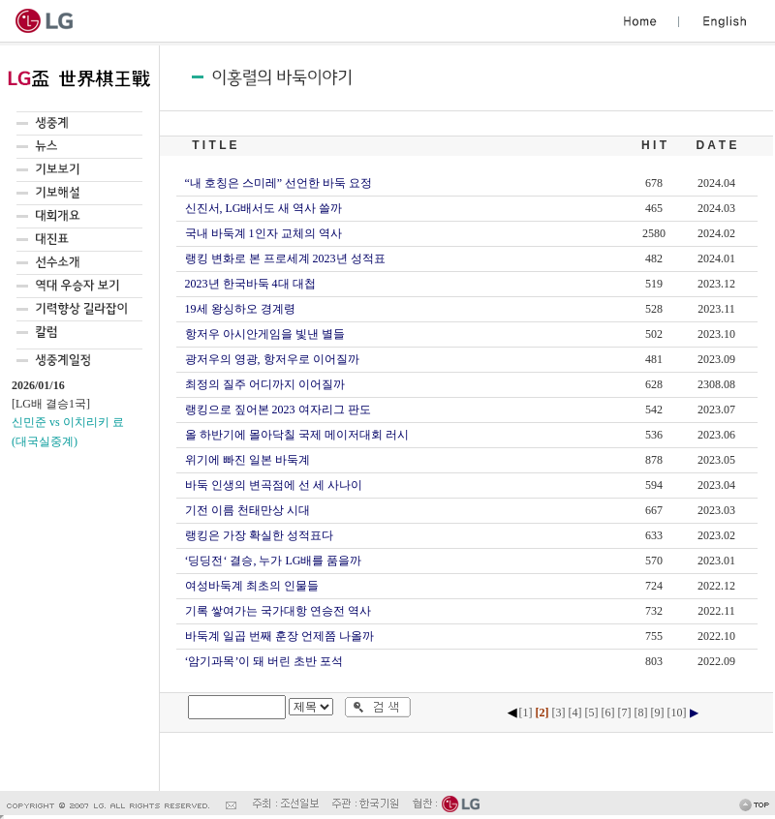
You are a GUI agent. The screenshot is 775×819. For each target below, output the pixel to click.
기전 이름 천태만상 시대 (247, 510)
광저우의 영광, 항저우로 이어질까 (272, 359)
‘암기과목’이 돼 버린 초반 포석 (264, 661)
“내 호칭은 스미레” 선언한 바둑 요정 (279, 183)
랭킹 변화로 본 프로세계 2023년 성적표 (285, 258)
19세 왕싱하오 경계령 (240, 309)
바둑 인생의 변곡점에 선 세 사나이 (273, 485)
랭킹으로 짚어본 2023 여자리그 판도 (278, 409)
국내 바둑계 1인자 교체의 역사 (263, 233)
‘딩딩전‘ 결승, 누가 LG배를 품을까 (273, 560)
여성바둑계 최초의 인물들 (252, 585)
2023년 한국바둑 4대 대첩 (250, 283)
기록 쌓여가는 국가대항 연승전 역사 (278, 611)
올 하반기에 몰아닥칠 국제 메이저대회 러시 (297, 434)
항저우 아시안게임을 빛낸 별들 (265, 334)
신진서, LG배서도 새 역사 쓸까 (264, 208)
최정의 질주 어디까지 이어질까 (265, 384)
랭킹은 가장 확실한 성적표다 (259, 535)
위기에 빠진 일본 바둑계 (247, 460)
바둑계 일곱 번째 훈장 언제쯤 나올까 (279, 636)
